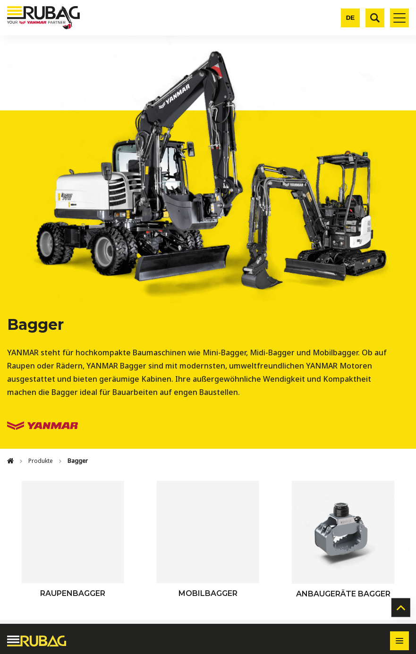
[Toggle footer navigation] (399, 640)
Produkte (40, 461)
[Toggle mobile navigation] (399, 17)
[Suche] (375, 18)
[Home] (10, 461)
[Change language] (350, 17)
